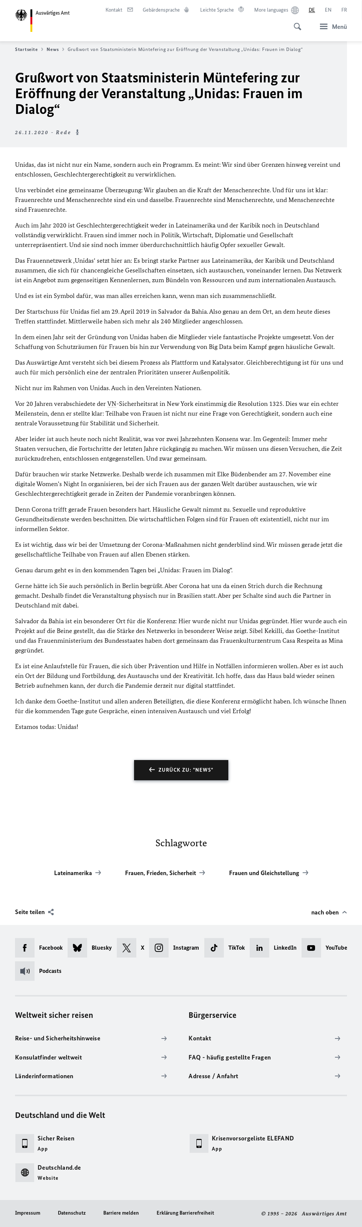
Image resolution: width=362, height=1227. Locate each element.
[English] (328, 10)
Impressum (27, 1213)
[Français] (344, 10)
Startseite (29, 49)
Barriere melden (121, 1213)
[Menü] (331, 26)
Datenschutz (72, 1213)
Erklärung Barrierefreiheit (185, 1213)
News (55, 49)
